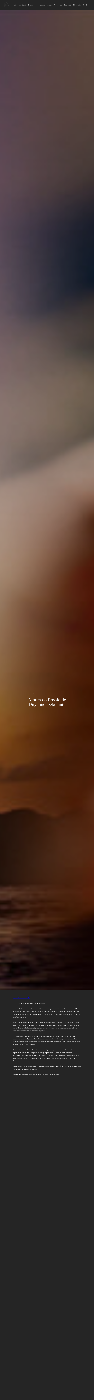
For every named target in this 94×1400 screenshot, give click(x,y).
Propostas (58, 5)
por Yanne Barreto (44, 5)
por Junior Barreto (27, 5)
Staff (85, 5)
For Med (67, 5)
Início (14, 5)
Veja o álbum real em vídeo (21, 998)
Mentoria (77, 5)
